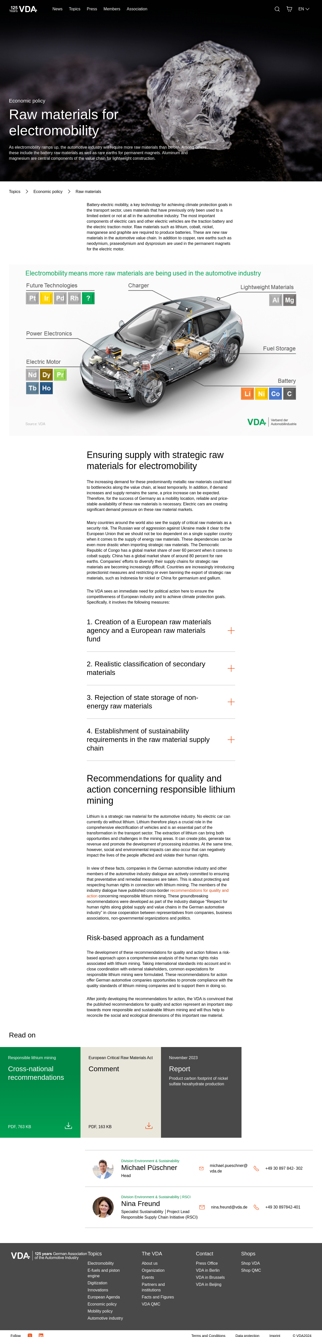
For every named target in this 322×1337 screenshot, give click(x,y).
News (57, 9)
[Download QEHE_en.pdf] (68, 1126)
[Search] (277, 9)
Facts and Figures (158, 1297)
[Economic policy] (48, 191)
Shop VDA (250, 1263)
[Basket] (289, 9)
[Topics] (14, 191)
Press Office (207, 1263)
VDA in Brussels (210, 1277)
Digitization (97, 1283)
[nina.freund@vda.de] (224, 1207)
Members (112, 9)
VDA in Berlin (208, 1270)
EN (304, 9)
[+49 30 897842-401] (279, 1207)
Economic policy (102, 1304)
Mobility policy (100, 1311)
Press (92, 9)
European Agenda (104, 1297)
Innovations (98, 1290)
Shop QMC (251, 1270)
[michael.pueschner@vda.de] (224, 1168)
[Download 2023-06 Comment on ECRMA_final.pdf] (149, 1126)
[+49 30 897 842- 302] (279, 1168)
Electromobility (101, 1263)
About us (149, 1263)
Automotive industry (105, 1318)
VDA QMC (151, 1304)
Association (137, 9)
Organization (153, 1270)
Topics (74, 9)
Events (148, 1277)
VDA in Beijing (208, 1284)
